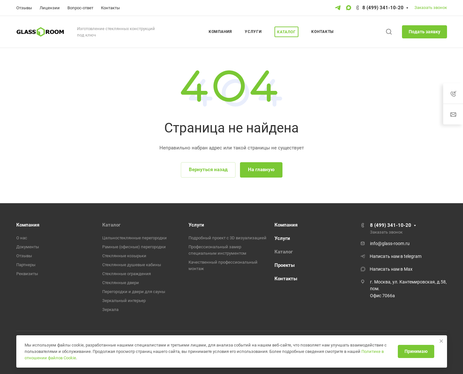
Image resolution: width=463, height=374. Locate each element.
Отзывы (24, 255)
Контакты (285, 279)
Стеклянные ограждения (126, 273)
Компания (27, 225)
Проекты (284, 265)
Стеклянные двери (120, 282)
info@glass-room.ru (390, 243)
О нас (21, 237)
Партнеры (25, 264)
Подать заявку (424, 31)
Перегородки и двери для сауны (133, 291)
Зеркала (110, 309)
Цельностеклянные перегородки (134, 237)
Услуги (196, 225)
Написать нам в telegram (395, 256)
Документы (27, 246)
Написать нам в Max (391, 269)
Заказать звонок (430, 7)
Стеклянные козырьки (124, 255)
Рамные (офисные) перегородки (134, 246)
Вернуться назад (208, 169)
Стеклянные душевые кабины (131, 264)
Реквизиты (27, 273)
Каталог (111, 225)
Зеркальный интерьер (124, 300)
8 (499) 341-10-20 (383, 8)
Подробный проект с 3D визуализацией (227, 237)
